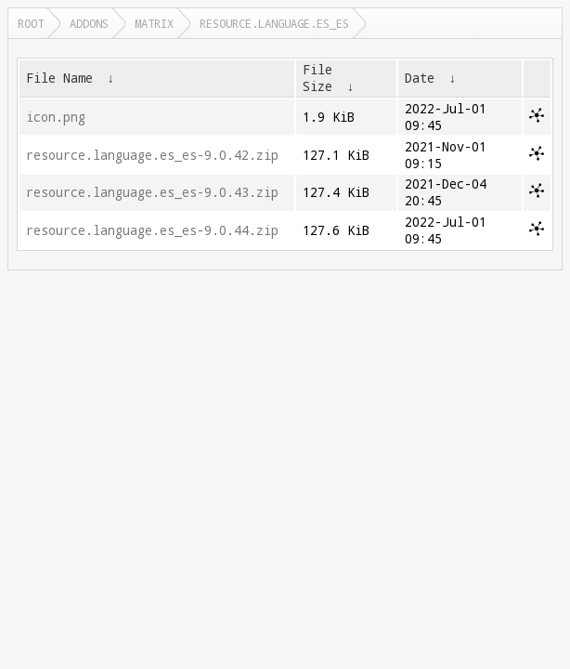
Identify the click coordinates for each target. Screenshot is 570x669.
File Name (59, 78)
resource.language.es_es (274, 23)
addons (89, 23)
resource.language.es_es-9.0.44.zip (152, 230)
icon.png (55, 117)
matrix (154, 23)
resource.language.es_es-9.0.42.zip (152, 155)
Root (31, 23)
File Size (317, 78)
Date (419, 78)
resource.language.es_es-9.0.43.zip (152, 192)
